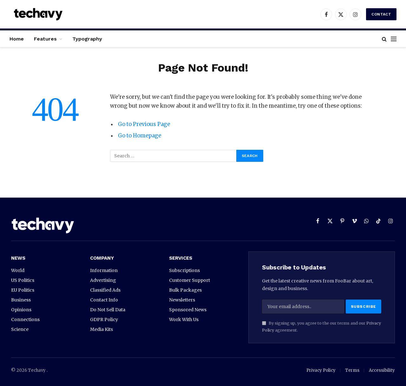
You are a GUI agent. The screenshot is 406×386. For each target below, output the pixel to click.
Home (17, 39)
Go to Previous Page (144, 124)
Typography (87, 39)
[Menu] (393, 39)
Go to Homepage (139, 135)
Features (45, 39)
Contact (381, 14)
